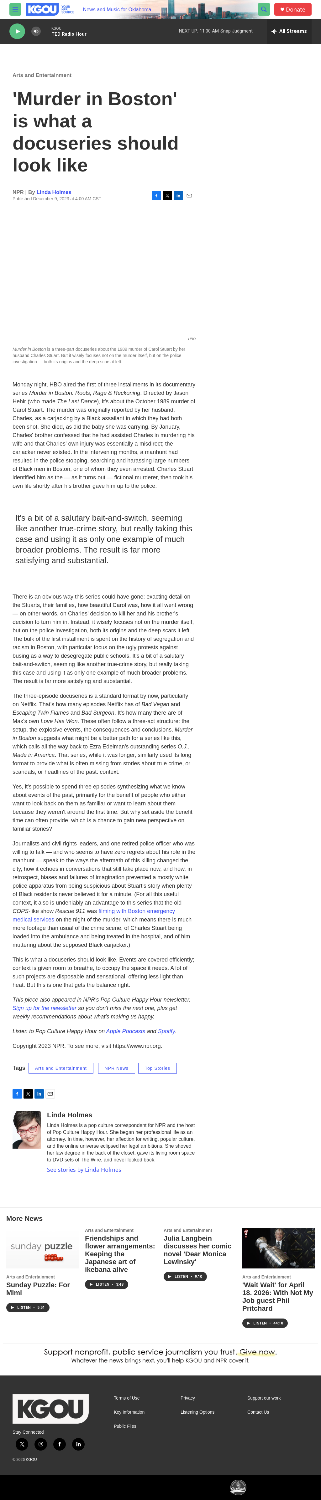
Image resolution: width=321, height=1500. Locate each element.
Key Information (129, 1412)
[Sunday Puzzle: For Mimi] (42, 1248)
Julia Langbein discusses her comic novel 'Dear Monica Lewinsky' (197, 1250)
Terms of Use (126, 1398)
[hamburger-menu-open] (15, 9)
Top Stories (157, 1068)
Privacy (188, 1398)
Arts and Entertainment (42, 75)
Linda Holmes (54, 192)
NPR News (117, 1068)
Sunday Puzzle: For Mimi (38, 1289)
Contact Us (258, 1412)
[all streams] (289, 31)
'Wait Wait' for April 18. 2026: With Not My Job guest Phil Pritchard (277, 1296)
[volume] (36, 31)
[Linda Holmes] (27, 1130)
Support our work (264, 1398)
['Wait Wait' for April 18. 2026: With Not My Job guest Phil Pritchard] (278, 1248)
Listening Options (197, 1412)
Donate (295, 9)
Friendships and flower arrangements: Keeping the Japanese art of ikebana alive (120, 1253)
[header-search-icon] (264, 9)
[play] (17, 31)
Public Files (125, 1426)
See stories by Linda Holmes (84, 1169)
